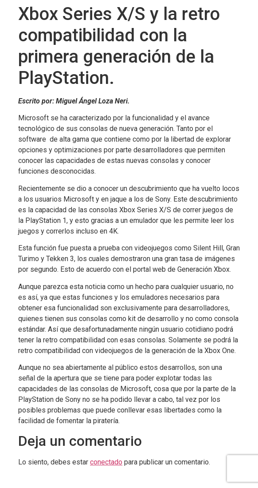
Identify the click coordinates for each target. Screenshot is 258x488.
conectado (106, 462)
